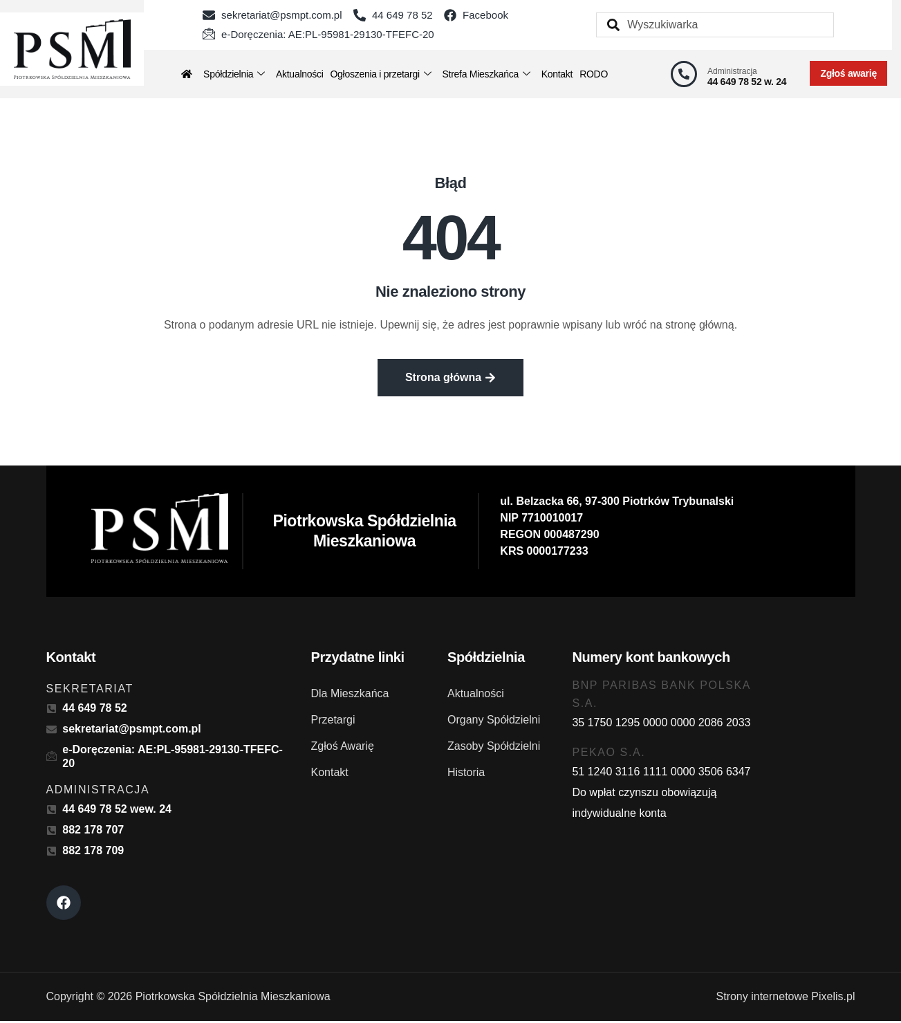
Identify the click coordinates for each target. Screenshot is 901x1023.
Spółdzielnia (234, 74)
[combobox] (715, 24)
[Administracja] (684, 74)
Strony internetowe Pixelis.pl (785, 998)
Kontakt (557, 74)
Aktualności (300, 74)
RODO (593, 74)
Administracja (732, 71)
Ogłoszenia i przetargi (381, 74)
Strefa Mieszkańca (486, 74)
